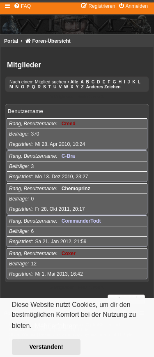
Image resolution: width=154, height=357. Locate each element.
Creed (69, 124)
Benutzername (25, 111)
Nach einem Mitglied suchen (37, 81)
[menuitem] (22, 6)
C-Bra (68, 156)
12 (33, 264)
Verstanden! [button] (46, 346)
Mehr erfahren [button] (55, 325)
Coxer (69, 253)
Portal (11, 41)
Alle (74, 82)
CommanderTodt (81, 221)
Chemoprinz (76, 188)
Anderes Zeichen (103, 87)
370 (35, 134)
